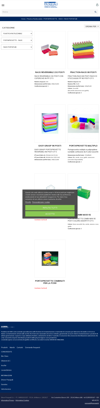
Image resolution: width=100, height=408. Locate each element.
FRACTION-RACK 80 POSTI (83, 72)
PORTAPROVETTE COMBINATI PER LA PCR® (50, 282)
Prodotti (4, 347)
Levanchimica (6, 370)
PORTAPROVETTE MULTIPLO (83, 145)
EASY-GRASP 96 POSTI (50, 145)
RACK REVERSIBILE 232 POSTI (50, 72)
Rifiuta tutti (50, 207)
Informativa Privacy (7, 400)
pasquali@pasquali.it (92, 403)
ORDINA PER (93, 26)
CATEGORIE (8, 27)
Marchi (12, 347)
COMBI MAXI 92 (83, 214)
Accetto (50, 214)
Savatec (4, 384)
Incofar (3, 365)
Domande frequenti (32, 347)
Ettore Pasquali (7, 380)
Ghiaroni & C (5, 361)
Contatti (20, 347)
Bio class (4, 356)
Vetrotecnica (6, 389)
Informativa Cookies (22, 400)
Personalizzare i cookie (41, 202)
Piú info (28, 202)
